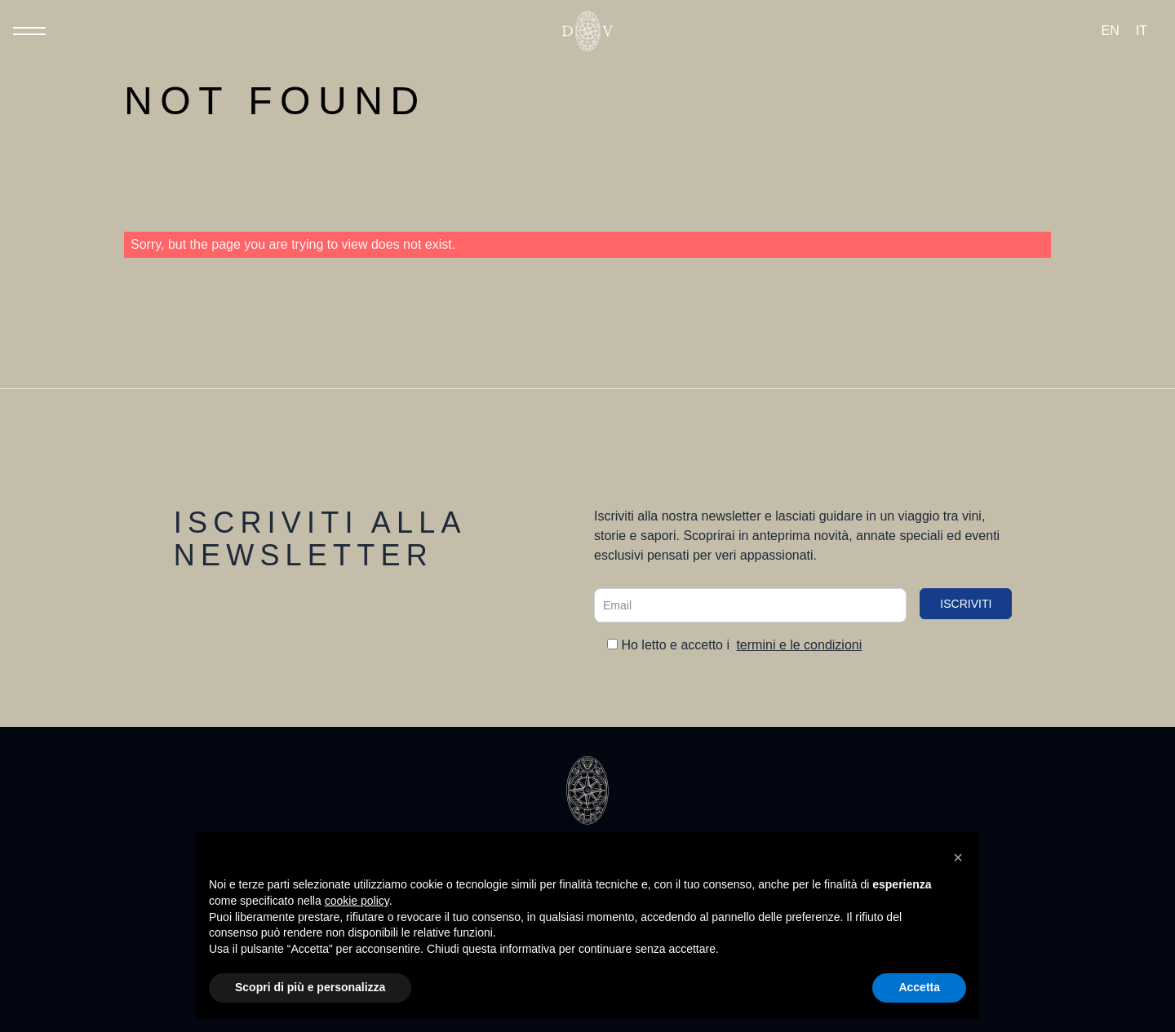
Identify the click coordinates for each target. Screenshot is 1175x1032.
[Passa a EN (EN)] (1110, 31)
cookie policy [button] (357, 900)
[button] (958, 857)
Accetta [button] (919, 987)
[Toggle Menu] (29, 31)
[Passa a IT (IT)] (1141, 31)
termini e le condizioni (799, 645)
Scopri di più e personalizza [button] (310, 987)
